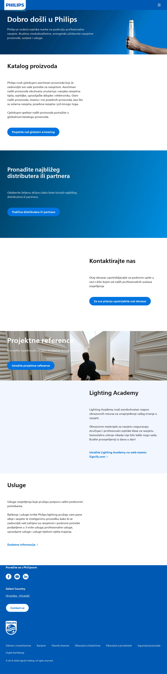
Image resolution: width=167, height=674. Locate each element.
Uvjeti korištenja (15, 653)
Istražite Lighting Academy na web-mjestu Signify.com (118, 454)
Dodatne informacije (22, 544)
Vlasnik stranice (60, 646)
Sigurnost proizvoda (149, 646)
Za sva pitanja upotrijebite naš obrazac (120, 301)
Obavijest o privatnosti (119, 646)
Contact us (17, 607)
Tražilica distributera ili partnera (33, 211)
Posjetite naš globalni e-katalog (33, 131)
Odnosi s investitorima (18, 646)
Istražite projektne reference (31, 365)
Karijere (41, 646)
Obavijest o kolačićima (87, 646)
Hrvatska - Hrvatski (18, 595)
